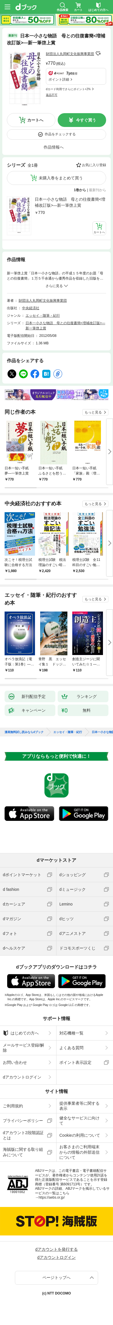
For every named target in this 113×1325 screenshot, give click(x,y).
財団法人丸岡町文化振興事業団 (70, 54)
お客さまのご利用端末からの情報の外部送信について (79, 1151)
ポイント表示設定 (75, 1062)
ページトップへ (56, 1277)
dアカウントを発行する (56, 1249)
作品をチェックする (60, 134)
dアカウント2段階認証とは (23, 1135)
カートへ (35, 120)
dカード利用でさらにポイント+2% (68, 89)
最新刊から (97, 190)
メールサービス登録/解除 (23, 1048)
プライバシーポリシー (23, 1120)
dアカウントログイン (22, 1077)
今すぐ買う (86, 120)
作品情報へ (54, 147)
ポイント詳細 (58, 79)
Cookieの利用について (79, 1135)
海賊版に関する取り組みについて (23, 1152)
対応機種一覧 (71, 1033)
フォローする (98, 53)
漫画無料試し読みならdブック (24, 732)
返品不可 (51, 94)
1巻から (80, 190)
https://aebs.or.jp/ (51, 1197)
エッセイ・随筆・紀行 (43, 316)
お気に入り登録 (94, 165)
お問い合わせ (15, 1062)
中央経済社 (30, 308)
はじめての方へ (21, 1033)
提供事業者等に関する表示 (79, 1106)
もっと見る (93, 412)
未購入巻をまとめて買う (61, 178)
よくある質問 (71, 1047)
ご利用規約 (13, 1106)
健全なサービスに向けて (79, 1120)
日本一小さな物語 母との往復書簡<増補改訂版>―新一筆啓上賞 (70, 202)
